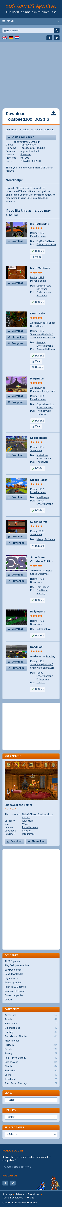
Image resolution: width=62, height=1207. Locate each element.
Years (8, 1092)
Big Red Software (46, 241)
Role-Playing (31, 1062)
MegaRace (37, 378)
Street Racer (38, 479)
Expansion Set (31, 1028)
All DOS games (12, 961)
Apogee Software (46, 349)
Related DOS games (15, 987)
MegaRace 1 (36, 391)
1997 (41, 489)
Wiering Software (46, 539)
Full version (49, 337)
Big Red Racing (39, 223)
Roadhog (50, 656)
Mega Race (49, 391)
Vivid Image (43, 497)
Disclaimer (33, 1194)
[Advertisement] (31, 72)
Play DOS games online (17, 965)
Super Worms (38, 521)
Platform (31, 1045)
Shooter (31, 1066)
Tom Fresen (43, 587)
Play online (18, 337)
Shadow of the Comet (18, 805)
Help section (44, 194)
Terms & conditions (12, 1197)
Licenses (10, 1110)
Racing (34, 233)
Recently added (13, 982)
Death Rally (37, 313)
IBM (22, 1167)
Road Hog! (36, 647)
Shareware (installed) (41, 334)
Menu (10, 21)
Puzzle (31, 1049)
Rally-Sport (37, 611)
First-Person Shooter (31, 1036)
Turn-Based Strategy (31, 1083)
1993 (41, 396)
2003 (41, 531)
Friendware (42, 462)
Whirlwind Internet (27, 1202)
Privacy (20, 1194)
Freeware (26, 154)
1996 (41, 331)
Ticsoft (41, 682)
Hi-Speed (51, 322)
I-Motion (26, 830)
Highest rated (12, 978)
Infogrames (28, 834)
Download (17, 241)
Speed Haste (38, 437)
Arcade (31, 1019)
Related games (14, 1127)
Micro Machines (40, 268)
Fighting (31, 1032)
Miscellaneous (31, 1040)
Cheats (8, 999)
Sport (31, 1075)
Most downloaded (14, 974)
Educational (31, 1023)
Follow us (9, 1175)
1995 (41, 233)
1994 (41, 277)
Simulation (31, 1070)
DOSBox (31, 198)
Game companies (14, 995)
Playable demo (38, 236)
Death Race (36, 326)
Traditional (31, 1079)
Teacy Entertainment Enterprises (45, 676)
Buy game (17, 343)
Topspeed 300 (28, 144)
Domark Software (46, 244)
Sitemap (7, 1194)
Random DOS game (15, 991)
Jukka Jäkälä (44, 629)
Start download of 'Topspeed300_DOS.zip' (26, 138)
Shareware (36, 337)
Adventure (28, 820)
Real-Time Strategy (31, 1058)
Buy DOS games (13, 969)
